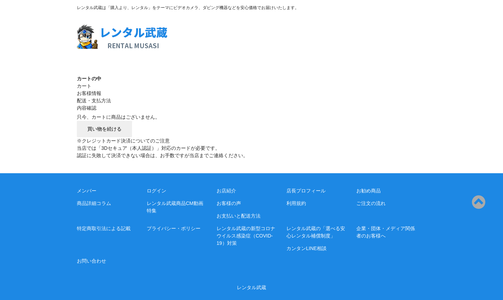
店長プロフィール (306, 190)
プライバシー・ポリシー (174, 228)
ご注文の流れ (371, 203)
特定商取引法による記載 (104, 228)
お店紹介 (226, 190)
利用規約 (296, 203)
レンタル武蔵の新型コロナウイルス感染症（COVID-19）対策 (246, 236)
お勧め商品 (368, 190)
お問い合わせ (91, 261)
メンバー (86, 190)
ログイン (156, 190)
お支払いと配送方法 (239, 216)
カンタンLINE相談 (306, 248)
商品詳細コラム (94, 203)
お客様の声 (229, 203)
